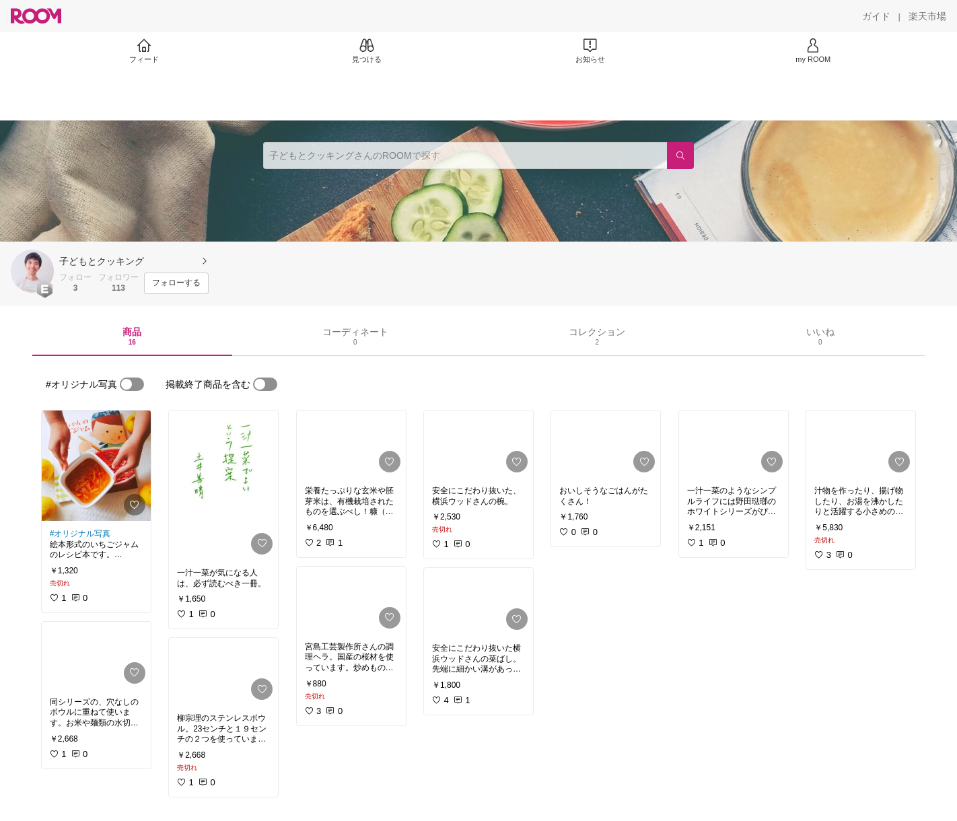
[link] (96, 465)
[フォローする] (176, 283)
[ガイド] (876, 16)
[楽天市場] (927, 16)
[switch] (132, 384)
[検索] (680, 155)
